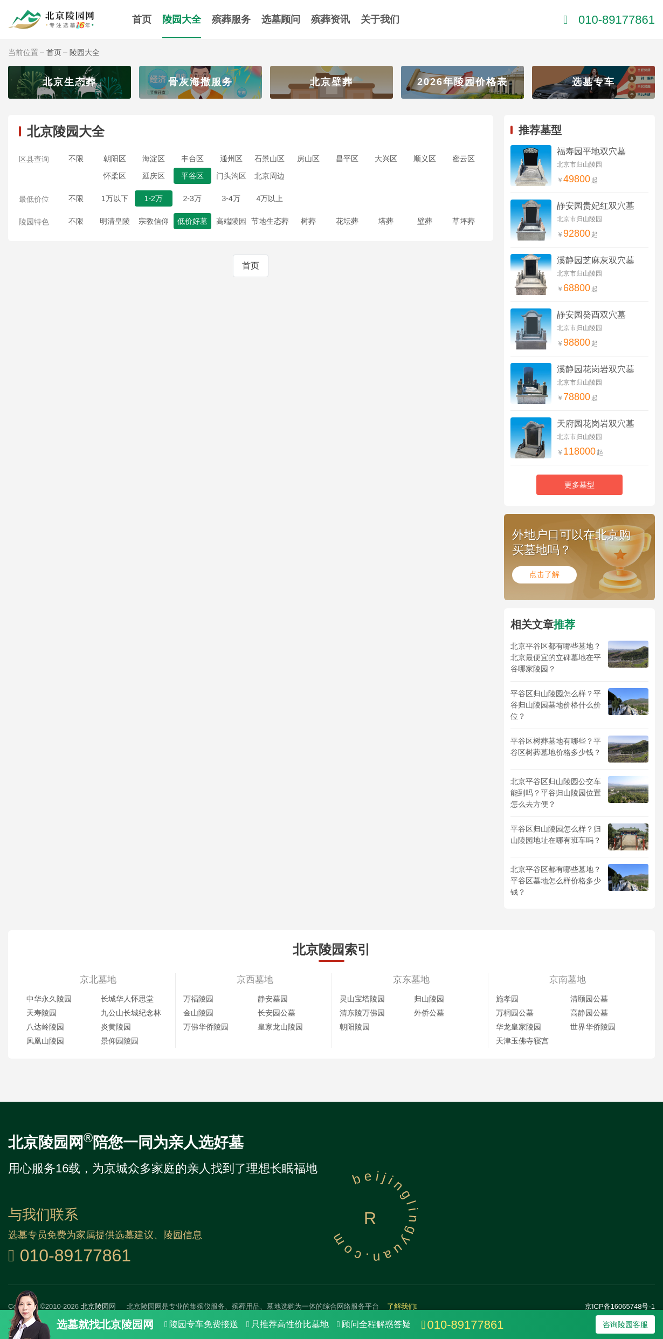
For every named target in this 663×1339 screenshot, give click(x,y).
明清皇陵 (115, 221)
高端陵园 (231, 221)
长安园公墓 (276, 1012)
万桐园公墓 (515, 1012)
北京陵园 (95, 1306)
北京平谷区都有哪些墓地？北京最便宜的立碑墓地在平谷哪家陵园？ (555, 657)
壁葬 (424, 221)
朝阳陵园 (355, 1026)
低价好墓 (192, 221)
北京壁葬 (331, 82)
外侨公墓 (429, 1012)
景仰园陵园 (120, 1040)
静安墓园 (273, 998)
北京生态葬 (69, 82)
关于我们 (380, 19)
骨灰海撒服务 (200, 82)
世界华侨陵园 (593, 1026)
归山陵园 (429, 998)
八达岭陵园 (45, 1026)
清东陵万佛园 (362, 1012)
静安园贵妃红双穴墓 (595, 205)
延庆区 (153, 175)
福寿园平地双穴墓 (591, 151)
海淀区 (153, 158)
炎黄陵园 (116, 1026)
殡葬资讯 (330, 19)
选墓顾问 (280, 19)
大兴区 (386, 158)
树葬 (308, 221)
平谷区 (192, 175)
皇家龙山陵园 (280, 1026)
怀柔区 (114, 175)
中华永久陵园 (49, 998)
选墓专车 (593, 82)
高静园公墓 (589, 1012)
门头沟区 (231, 175)
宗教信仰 (154, 221)
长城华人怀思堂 (127, 998)
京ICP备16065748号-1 (620, 1306)
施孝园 (507, 998)
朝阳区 (114, 158)
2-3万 (192, 198)
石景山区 (269, 158)
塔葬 (385, 221)
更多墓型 (579, 484)
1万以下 (114, 198)
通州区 (231, 158)
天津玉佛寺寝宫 (522, 1040)
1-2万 (153, 198)
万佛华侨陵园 (206, 1026)
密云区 (463, 158)
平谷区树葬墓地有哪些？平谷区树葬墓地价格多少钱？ (555, 747)
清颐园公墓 (589, 998)
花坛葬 (347, 221)
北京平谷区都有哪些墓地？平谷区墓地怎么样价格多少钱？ (555, 880)
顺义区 (424, 158)
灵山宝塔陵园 (362, 998)
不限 (76, 158)
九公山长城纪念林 (131, 1012)
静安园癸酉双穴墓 (591, 314)
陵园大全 (181, 19)
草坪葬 (463, 221)
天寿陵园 (41, 1012)
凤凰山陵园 (45, 1040)
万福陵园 (198, 998)
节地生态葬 (270, 221)
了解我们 (402, 1306)
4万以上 (270, 198)
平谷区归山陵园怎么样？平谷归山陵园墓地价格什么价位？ (555, 704)
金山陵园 (198, 1012)
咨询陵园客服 (625, 1324)
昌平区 (347, 158)
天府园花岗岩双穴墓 (595, 423)
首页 (141, 19)
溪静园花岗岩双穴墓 (595, 369)
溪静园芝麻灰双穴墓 (595, 260)
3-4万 (231, 198)
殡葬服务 (231, 19)
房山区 (308, 158)
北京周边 (269, 175)
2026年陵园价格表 (462, 82)
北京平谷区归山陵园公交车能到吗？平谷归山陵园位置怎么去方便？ (555, 792)
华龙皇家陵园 (518, 1026)
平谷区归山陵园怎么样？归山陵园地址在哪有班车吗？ (555, 834)
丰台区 (192, 158)
